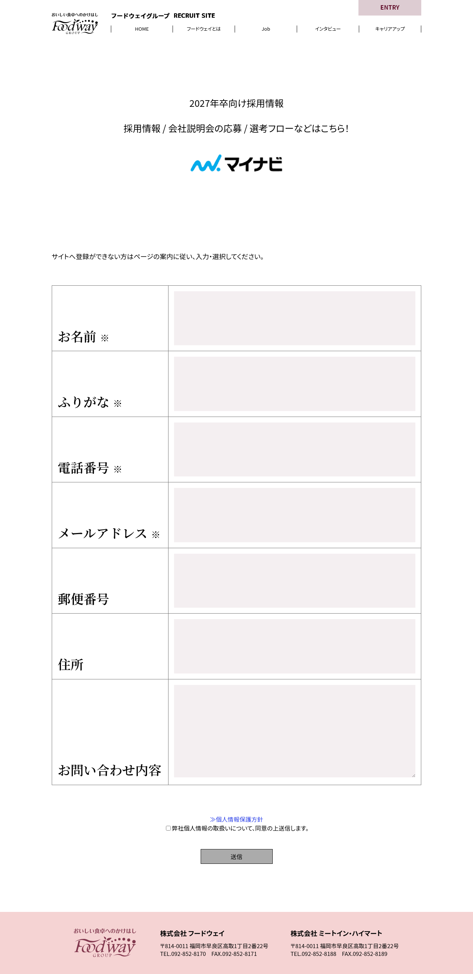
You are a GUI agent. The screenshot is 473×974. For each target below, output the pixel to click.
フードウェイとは (204, 29)
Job (266, 29)
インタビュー (328, 29)
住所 (71, 616)
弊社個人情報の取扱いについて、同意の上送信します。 (237, 780)
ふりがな (90, 385)
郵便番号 (83, 558)
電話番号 (90, 443)
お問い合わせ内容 (109, 722)
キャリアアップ (390, 29)
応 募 (368, 934)
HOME (142, 29)
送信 (236, 809)
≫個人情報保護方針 (236, 771)
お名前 (83, 328)
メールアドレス (109, 501)
